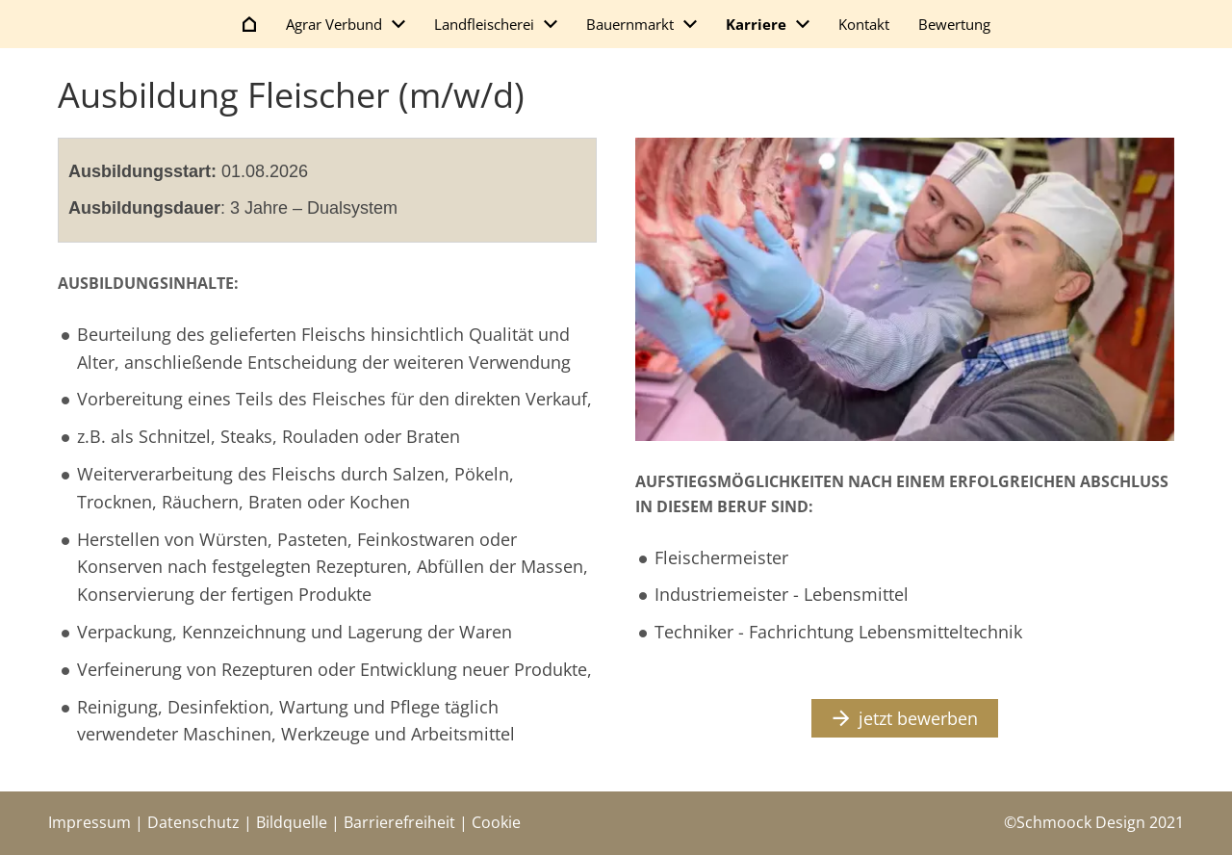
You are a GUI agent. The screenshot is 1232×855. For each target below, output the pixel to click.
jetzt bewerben (905, 718)
